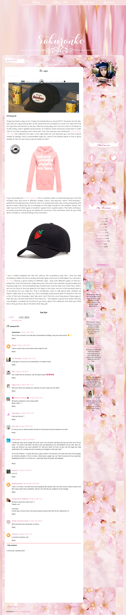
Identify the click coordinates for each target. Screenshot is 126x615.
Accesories (101, 218)
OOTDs (101, 244)
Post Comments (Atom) (22, 611)
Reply (14, 338)
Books (101, 224)
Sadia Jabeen (16, 439)
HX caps (10, 281)
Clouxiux (15, 534)
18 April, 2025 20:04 (27, 332)
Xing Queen (16, 413)
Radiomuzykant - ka (19, 483)
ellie (13, 371)
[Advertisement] (16, 14)
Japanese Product (101, 241)
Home (44, 606)
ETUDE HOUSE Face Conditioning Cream (96, 287)
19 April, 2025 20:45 (36, 398)
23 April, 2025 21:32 (25, 534)
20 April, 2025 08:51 (33, 483)
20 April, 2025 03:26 (26, 426)
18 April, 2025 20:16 (23, 345)
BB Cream (101, 221)
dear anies (15, 426)
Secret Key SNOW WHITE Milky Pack (96, 315)
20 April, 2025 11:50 (35, 499)
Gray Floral (98, 392)
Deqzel (14, 345)
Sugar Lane (16, 385)
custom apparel (30, 198)
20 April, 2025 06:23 (25, 470)
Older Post (76, 606)
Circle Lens (101, 233)
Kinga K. (15, 470)
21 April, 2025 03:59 (35, 521)
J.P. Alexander (17, 358)
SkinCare (101, 247)
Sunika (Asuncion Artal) (20, 521)
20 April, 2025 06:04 (28, 439)
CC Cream (101, 227)
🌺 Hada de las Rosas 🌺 (20, 398)
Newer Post (12, 606)
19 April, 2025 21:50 (27, 413)
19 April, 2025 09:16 (21, 371)
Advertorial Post (16, 320)
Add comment (12, 545)
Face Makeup (101, 238)
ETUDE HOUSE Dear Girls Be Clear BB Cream (95, 370)
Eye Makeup (101, 235)
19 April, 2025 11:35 (26, 385)
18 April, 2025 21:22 (28, 358)
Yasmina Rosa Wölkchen (20, 499)
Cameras (101, 230)
